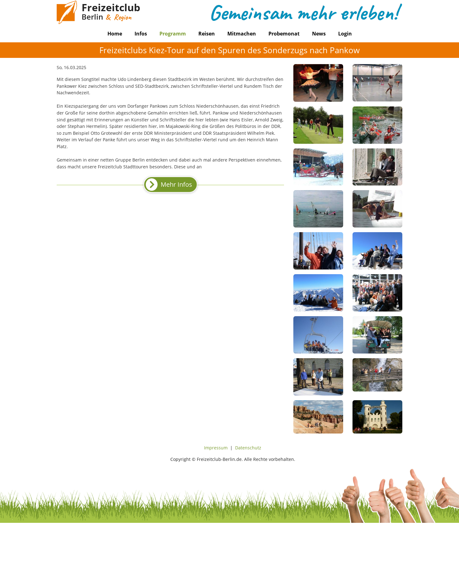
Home (114, 33)
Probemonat (284, 33)
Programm (172, 33)
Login (345, 33)
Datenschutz (248, 448)
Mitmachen (241, 33)
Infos (141, 33)
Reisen (206, 33)
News (319, 33)
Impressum (216, 448)
